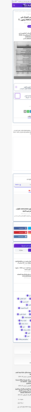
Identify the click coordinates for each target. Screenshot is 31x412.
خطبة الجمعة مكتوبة (22, 327)
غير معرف (26, 23)
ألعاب (25, 305)
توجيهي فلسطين (23, 320)
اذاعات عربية (23, 308)
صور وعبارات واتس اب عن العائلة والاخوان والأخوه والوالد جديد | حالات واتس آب (12, 262)
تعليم (25, 317)
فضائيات (24, 330)
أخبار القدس (24, 302)
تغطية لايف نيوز (9, 406)
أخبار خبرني (12, 302)
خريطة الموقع (8, 403)
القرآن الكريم (9, 314)
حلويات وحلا (10, 320)
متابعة (22, 250)
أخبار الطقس (9, 299)
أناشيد (16, 305)
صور (10, 327)
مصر (15, 336)
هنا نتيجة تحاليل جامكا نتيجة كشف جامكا (12, 373)
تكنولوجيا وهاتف (14, 317)
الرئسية (22, 399)
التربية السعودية (11, 308)
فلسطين (24, 333)
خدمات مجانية (11, 324)
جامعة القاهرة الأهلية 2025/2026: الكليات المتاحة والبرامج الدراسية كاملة (16, 210)
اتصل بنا (22, 403)
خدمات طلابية (23, 324)
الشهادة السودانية (17, 11)
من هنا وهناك (23, 339)
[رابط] (15, 60)
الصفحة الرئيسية (25, 11)
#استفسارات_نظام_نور (21, 295)
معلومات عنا (8, 399)
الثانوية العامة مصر (22, 311)
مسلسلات (24, 336)
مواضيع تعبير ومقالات (10, 339)
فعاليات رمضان (13, 330)
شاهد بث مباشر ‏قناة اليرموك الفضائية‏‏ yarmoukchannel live (13, 275)
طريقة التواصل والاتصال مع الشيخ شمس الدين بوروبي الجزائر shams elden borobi (12, 390)
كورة (15, 333)
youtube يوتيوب (22, 299)
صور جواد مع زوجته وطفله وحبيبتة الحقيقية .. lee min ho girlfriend (12, 381)
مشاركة (9, 250)
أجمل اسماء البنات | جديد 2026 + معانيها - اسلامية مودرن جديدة (12, 268)
